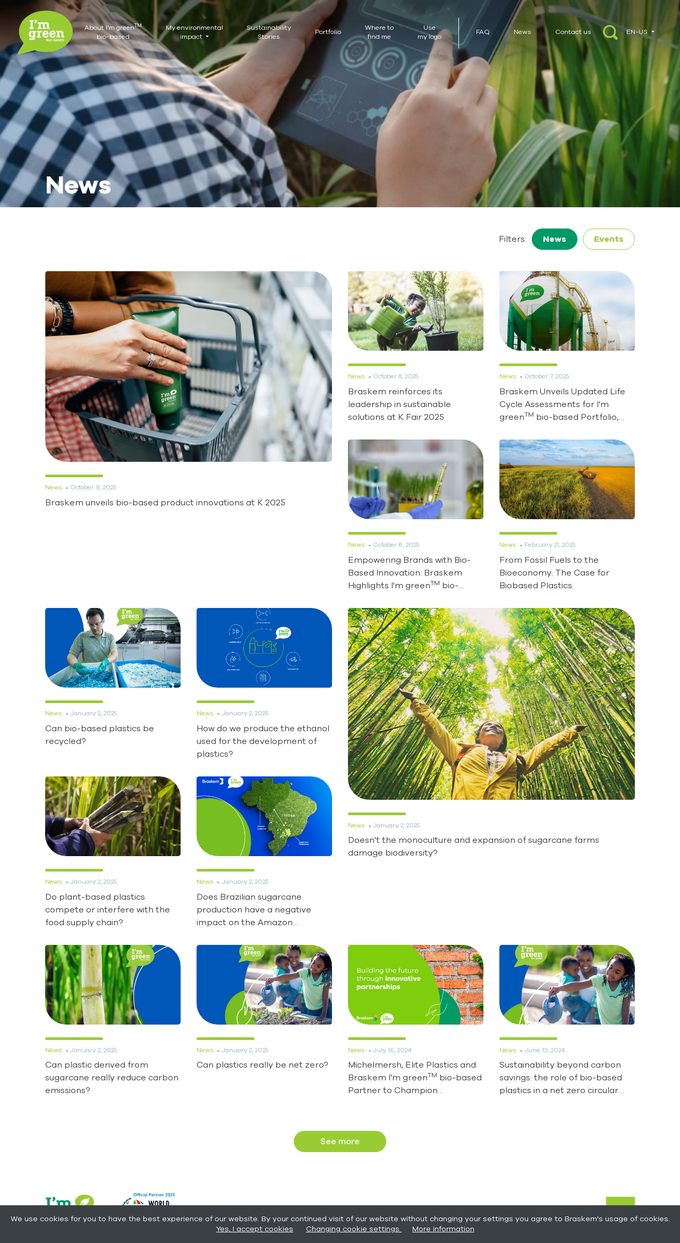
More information (443, 1229)
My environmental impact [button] (194, 32)
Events (609, 239)
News (522, 31)
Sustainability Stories (268, 32)
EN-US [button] (637, 31)
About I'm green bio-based (113, 31)
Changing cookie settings (354, 1229)
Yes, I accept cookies (254, 1229)
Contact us (573, 31)
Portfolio (328, 31)
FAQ (483, 31)
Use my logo (429, 32)
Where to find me (379, 32)
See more (340, 1141)
